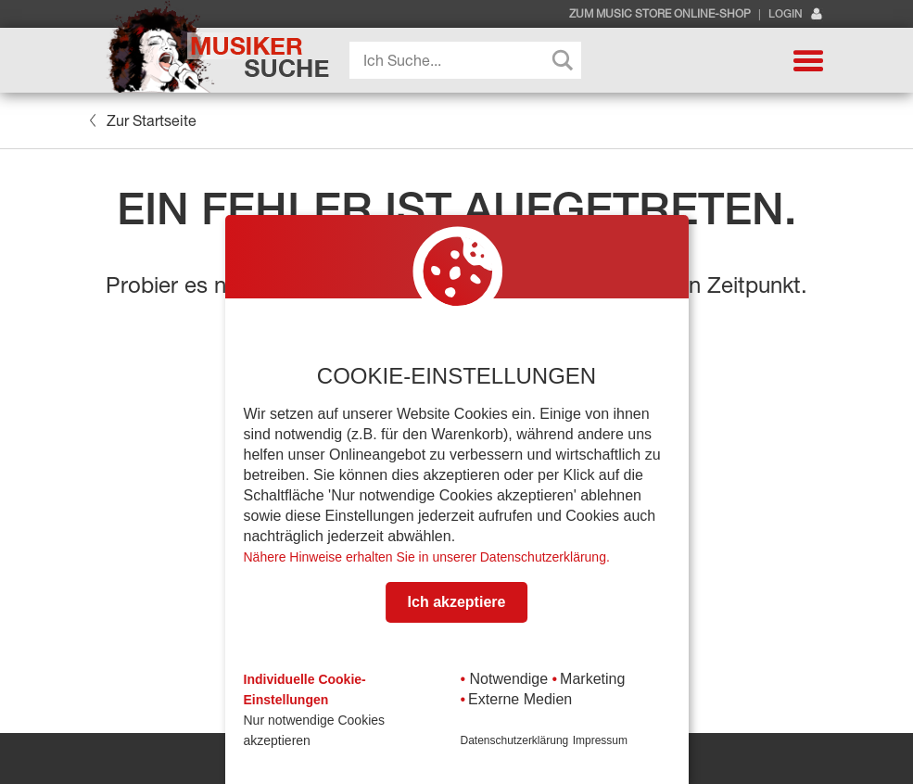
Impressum (600, 740)
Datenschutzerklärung (515, 740)
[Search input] (470, 60)
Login (795, 14)
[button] (808, 60)
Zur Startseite (143, 120)
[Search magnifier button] (563, 60)
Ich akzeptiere (457, 602)
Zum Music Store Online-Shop (660, 13)
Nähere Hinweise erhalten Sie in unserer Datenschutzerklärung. (427, 557)
